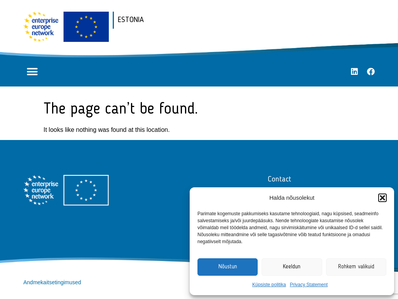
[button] (382, 198)
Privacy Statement (309, 284)
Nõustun (227, 267)
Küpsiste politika (269, 284)
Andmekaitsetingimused (52, 282)
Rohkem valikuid (356, 267)
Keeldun (291, 267)
